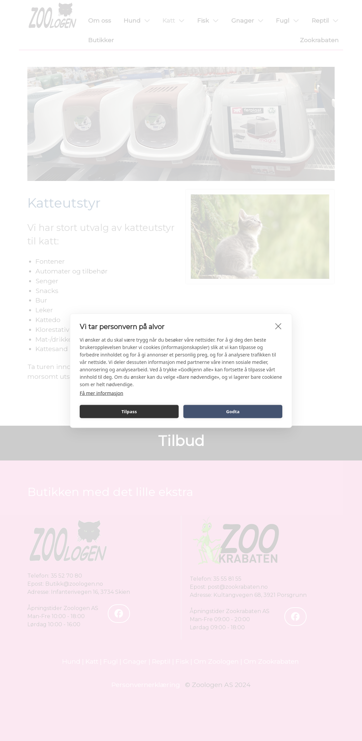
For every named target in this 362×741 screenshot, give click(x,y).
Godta (232, 411)
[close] (278, 325)
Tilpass (129, 411)
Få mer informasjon (101, 393)
